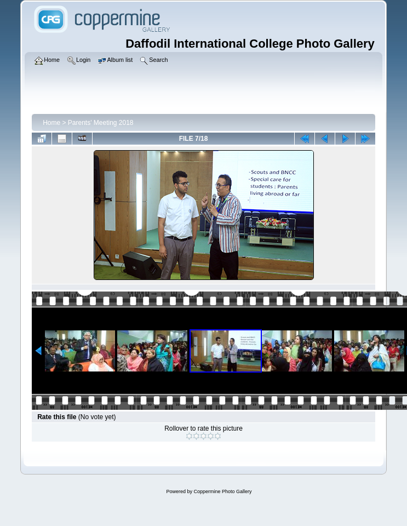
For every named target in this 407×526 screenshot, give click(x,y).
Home (51, 123)
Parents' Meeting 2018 (101, 123)
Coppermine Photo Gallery (222, 491)
